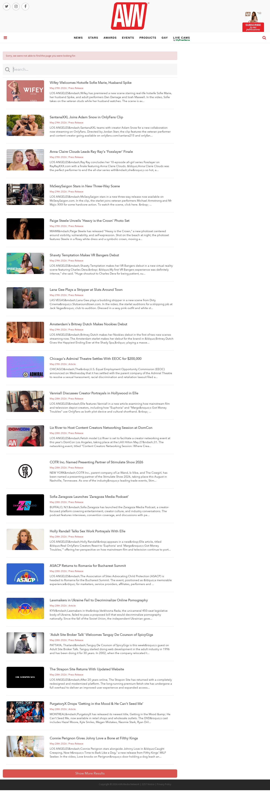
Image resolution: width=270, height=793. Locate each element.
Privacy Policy (164, 784)
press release (75, 88)
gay (165, 37)
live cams (181, 40)
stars (93, 37)
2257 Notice (148, 784)
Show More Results (90, 773)
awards (110, 37)
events (128, 37)
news (78, 37)
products (147, 37)
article (72, 364)
